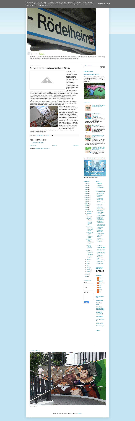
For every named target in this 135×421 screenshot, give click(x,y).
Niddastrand (100, 210)
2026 (86, 183)
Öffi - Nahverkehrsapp (101, 259)
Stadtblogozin (99, 300)
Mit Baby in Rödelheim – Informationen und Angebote (89, 254)
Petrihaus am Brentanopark (100, 222)
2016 (86, 203)
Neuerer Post (33, 145)
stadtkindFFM (99, 316)
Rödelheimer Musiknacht (100, 231)
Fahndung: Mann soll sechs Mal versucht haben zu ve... (89, 221)
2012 (86, 274)
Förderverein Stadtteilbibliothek (101, 208)
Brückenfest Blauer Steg (100, 199)
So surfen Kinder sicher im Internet (89, 247)
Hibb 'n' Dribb (99, 323)
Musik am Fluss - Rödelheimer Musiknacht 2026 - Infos (98, 115)
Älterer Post (75, 145)
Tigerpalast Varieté (99, 236)
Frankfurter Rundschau (100, 256)
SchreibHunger (100, 325)
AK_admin (101, 277)
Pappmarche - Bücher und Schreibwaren (100, 218)
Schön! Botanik (100, 233)
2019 (86, 197)
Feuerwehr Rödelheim (99, 205)
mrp (100, 292)
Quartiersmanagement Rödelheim (101, 225)
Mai (88, 265)
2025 (86, 185)
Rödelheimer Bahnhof (100, 228)
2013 (86, 209)
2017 (86, 201)
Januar (88, 271)
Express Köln (100, 263)
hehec (100, 287)
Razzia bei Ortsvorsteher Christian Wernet (89, 228)
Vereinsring (99, 238)
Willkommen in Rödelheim (100, 240)
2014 (86, 207)
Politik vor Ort (100, 187)
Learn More (101, 3)
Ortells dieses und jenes (100, 213)
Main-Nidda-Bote (101, 251)
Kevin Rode (101, 283)
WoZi (100, 285)
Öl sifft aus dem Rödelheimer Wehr (89, 241)
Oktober (89, 216)
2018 (86, 199)
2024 (86, 187)
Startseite (54, 145)
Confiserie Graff (101, 203)
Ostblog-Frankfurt (101, 215)
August (88, 259)
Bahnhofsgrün (100, 193)
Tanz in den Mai (95, 125)
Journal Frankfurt (101, 249)
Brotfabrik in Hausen (100, 196)
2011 (86, 276)
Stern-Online (100, 261)
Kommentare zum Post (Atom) (42, 148)
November (89, 213)
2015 (86, 205)
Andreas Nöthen (101, 280)
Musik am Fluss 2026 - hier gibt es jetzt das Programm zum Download (98, 148)
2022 (86, 191)
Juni (88, 263)
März (88, 267)
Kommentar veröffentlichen (38, 142)
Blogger (79, 413)
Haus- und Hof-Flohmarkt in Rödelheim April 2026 (98, 106)
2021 (86, 193)
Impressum (99, 185)
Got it (108, 3)
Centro (98, 201)
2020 (86, 195)
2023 (86, 189)
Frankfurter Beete (101, 247)
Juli (88, 261)
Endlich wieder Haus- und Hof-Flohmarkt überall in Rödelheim (98, 137)
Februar (89, 269)
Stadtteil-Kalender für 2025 (91, 74)
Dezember (89, 211)
